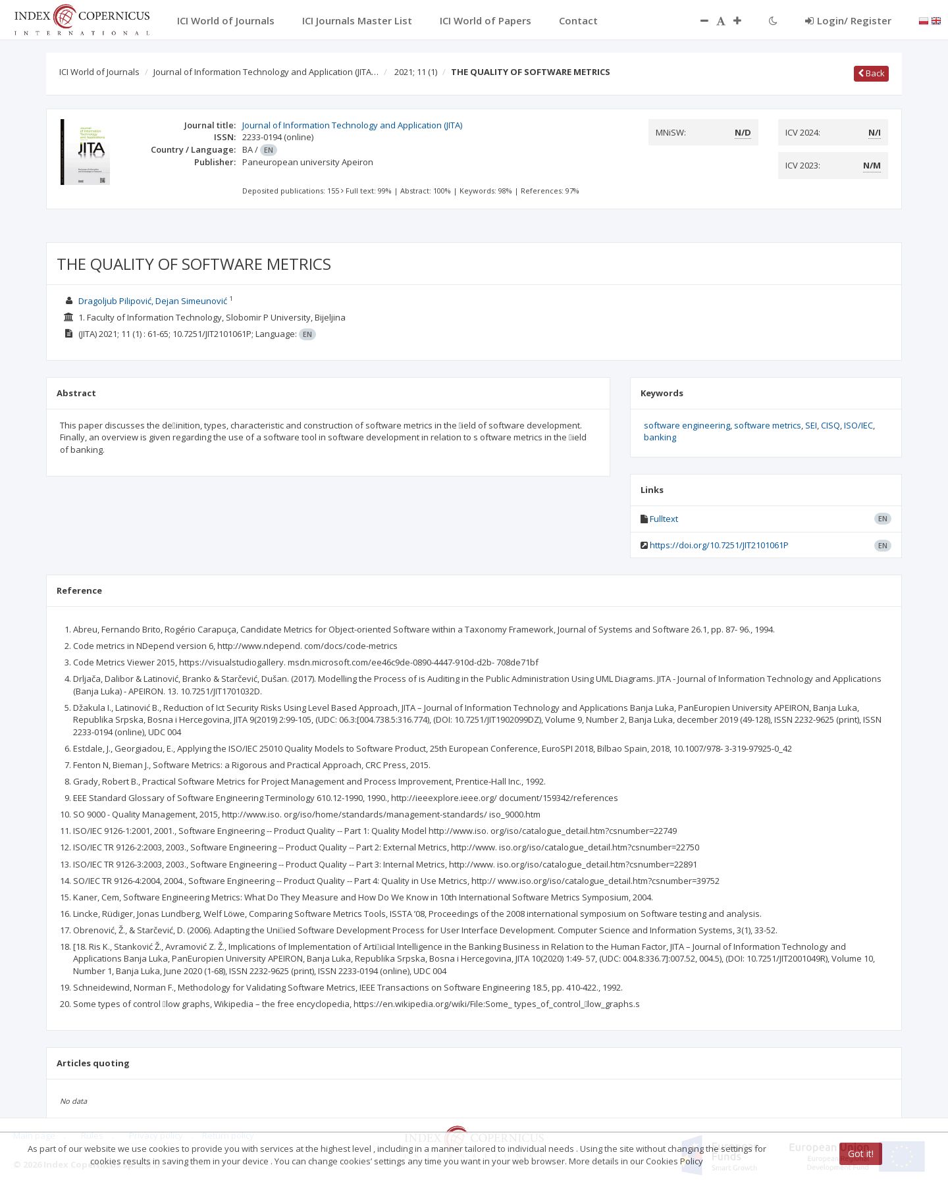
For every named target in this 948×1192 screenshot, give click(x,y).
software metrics (767, 425)
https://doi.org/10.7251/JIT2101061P (719, 545)
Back (871, 73)
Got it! (861, 1153)
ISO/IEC (858, 425)
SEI (811, 425)
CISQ (830, 425)
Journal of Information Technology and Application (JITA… (266, 72)
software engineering (687, 425)
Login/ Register (848, 20)
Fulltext (664, 519)
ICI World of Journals (99, 72)
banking (660, 437)
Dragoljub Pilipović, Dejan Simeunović (152, 301)
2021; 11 (415, 72)
